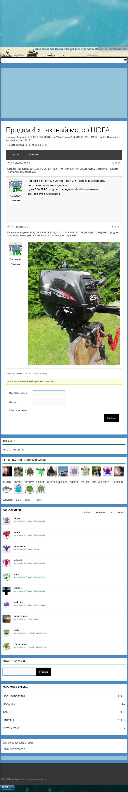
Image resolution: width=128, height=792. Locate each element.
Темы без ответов (13, 749)
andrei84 (19, 602)
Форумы (21, 137)
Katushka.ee (14, 779)
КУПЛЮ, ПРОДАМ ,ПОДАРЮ (90, 137)
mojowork (19, 546)
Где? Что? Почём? (62, 137)
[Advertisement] (64, 23)
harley (17, 630)
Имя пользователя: (18, 393)
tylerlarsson (20, 644)
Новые (87, 512)
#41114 (116, 227)
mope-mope (20, 616)
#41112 (116, 163)
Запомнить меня (19, 410)
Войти (111, 418)
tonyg (17, 518)
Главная (10, 137)
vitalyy (17, 574)
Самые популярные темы (17, 742)
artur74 (18, 560)
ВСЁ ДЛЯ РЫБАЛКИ (39, 137)
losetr (17, 532)
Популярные (118, 512)
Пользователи (11, 510)
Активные (101, 512)
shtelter (18, 588)
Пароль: (13, 402)
